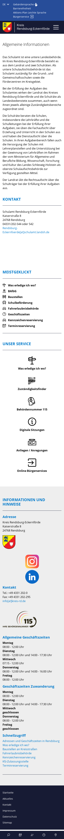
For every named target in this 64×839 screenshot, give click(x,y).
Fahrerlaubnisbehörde (17, 753)
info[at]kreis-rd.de (14, 601)
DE (6, 4)
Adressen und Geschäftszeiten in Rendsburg (31, 741)
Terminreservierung (15, 765)
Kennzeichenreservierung (19, 757)
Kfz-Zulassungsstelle (16, 761)
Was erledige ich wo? (16, 745)
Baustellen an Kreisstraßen (20, 749)
